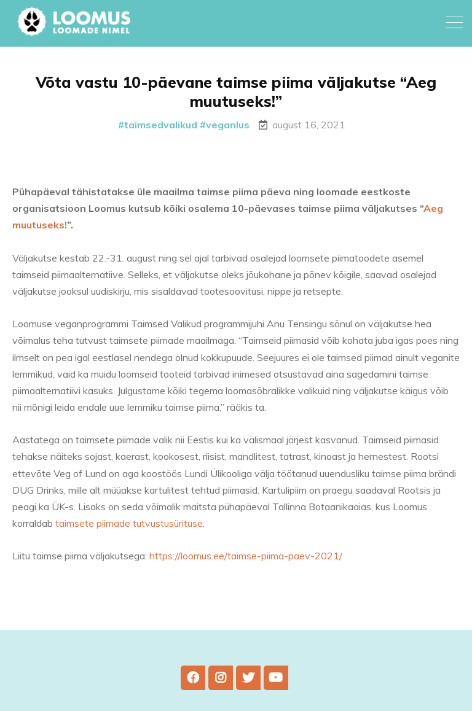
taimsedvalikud (160, 124)
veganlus (228, 124)
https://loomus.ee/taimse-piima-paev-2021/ (245, 556)
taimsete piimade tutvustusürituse (129, 523)
